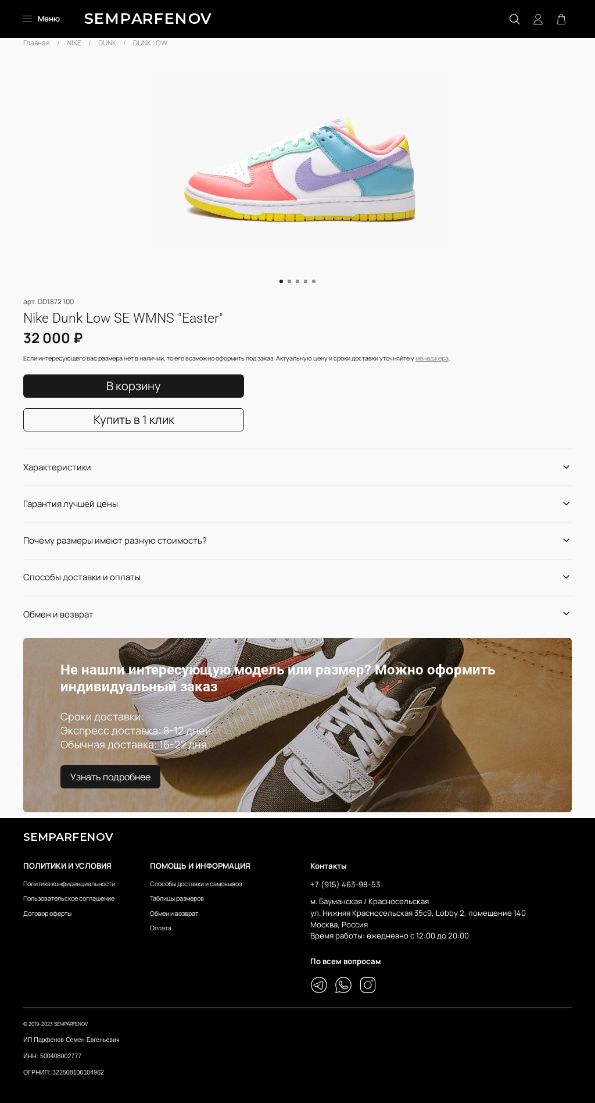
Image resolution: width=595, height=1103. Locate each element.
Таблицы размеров (177, 898)
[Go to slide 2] (289, 281)
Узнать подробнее (110, 776)
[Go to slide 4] (305, 281)
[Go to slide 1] (281, 281)
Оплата (160, 927)
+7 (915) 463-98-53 (345, 884)
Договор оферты (47, 913)
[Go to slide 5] (314, 281)
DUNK (107, 43)
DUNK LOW (150, 43)
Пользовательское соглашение (68, 898)
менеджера (432, 358)
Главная (36, 43)
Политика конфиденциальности (69, 883)
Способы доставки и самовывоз (196, 883)
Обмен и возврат (174, 913)
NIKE (74, 43)
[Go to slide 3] (297, 281)
